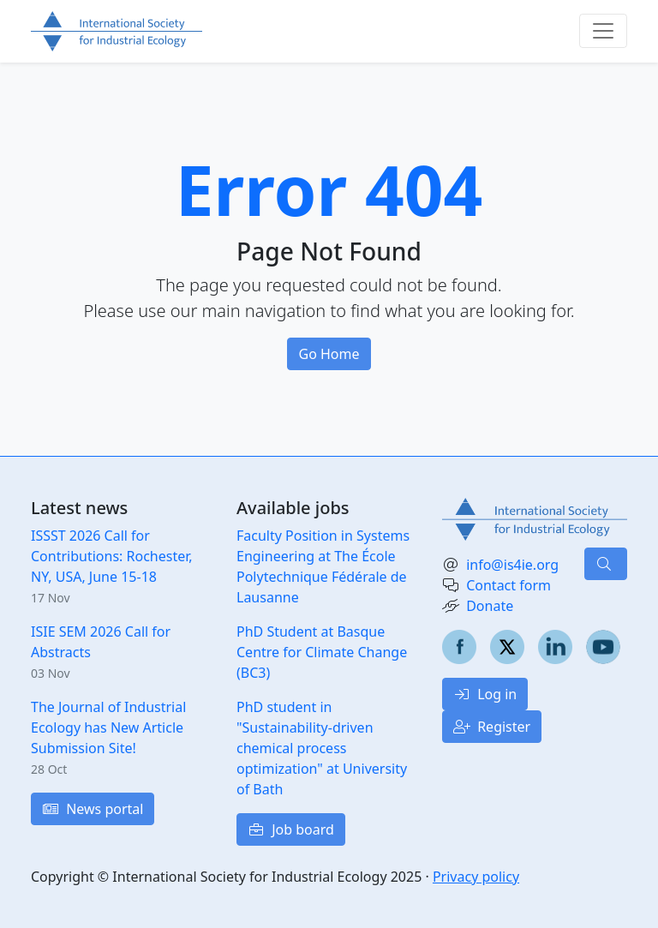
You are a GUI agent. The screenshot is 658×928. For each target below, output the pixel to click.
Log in (485, 694)
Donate (489, 605)
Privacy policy (476, 876)
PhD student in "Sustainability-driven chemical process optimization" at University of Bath (321, 748)
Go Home (328, 353)
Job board (291, 829)
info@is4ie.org (512, 564)
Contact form (508, 585)
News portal (92, 808)
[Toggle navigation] (603, 31)
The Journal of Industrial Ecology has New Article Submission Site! (108, 727)
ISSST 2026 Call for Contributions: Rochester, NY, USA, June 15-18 (112, 556)
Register (491, 726)
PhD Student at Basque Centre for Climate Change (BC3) (321, 652)
